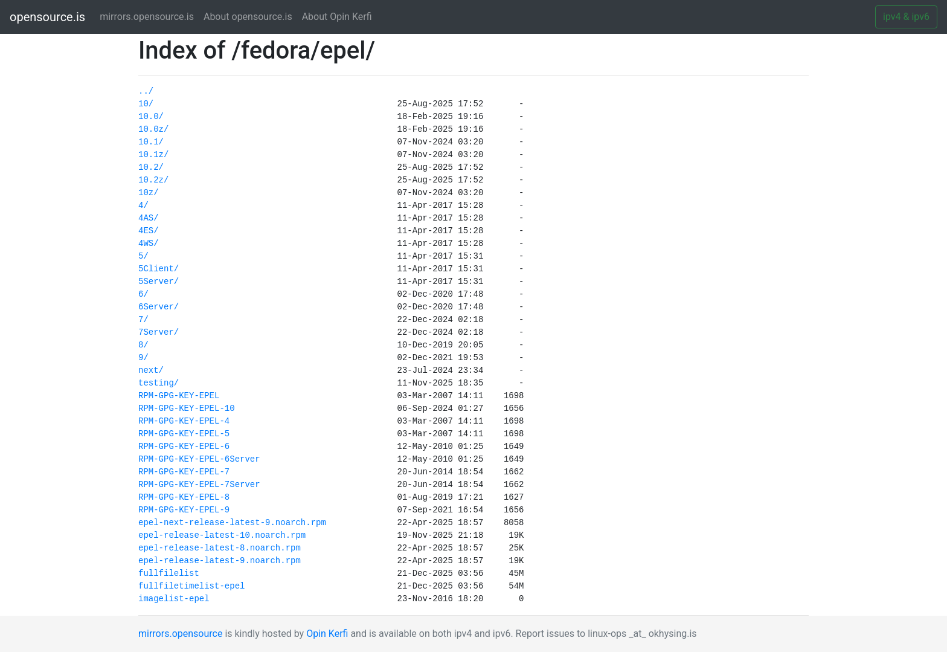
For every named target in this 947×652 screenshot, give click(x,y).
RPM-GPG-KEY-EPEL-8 (184, 497)
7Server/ (158, 332)
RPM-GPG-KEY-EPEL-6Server (199, 459)
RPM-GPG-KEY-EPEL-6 (184, 446)
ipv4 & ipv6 (906, 16)
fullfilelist (168, 573)
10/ (145, 104)
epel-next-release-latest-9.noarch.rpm (232, 523)
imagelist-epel (174, 599)
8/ (143, 345)
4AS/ (148, 218)
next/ (151, 370)
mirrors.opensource (180, 633)
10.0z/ (153, 129)
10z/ (148, 193)
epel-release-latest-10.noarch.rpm (222, 535)
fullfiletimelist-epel (191, 586)
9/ (143, 358)
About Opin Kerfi (337, 16)
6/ (143, 294)
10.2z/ (153, 180)
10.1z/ (153, 155)
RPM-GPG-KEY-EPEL (178, 396)
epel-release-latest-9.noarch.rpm (219, 561)
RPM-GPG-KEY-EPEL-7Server (199, 484)
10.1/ (151, 142)
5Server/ (158, 281)
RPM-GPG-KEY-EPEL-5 (184, 434)
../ (145, 91)
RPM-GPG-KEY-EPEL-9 (184, 510)
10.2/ (151, 167)
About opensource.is (248, 16)
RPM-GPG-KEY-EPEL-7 (184, 472)
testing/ (158, 383)
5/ (143, 256)
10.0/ (151, 116)
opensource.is (47, 17)
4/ (143, 205)
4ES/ (148, 231)
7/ (143, 319)
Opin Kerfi (327, 633)
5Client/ (158, 269)
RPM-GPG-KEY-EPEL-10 (186, 408)
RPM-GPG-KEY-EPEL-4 (184, 421)
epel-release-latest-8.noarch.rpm (219, 548)
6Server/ (158, 307)
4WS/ (148, 243)
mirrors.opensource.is (149, 16)
